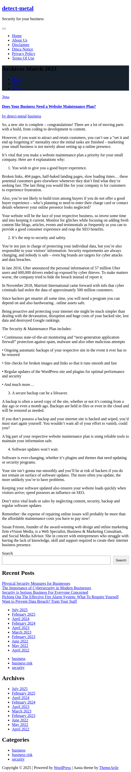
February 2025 (23, 614)
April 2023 (20, 628)
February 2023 (23, 637)
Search (7, 553)
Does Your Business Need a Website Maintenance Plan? (49, 106)
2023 (16, 84)
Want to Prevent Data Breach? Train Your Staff (39, 601)
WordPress (62, 768)
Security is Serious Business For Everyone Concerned (45, 592)
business (34, 116)
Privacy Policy (23, 54)
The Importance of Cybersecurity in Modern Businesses (46, 588)
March (17, 88)
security (18, 667)
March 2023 (21, 632)
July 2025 (20, 610)
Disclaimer (20, 45)
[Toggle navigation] (4, 28)
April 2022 (20, 650)
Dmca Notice (22, 49)
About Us (19, 40)
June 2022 (20, 641)
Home (17, 36)
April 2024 (20, 619)
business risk (22, 663)
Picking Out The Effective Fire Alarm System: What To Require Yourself (60, 597)
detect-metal (18, 8)
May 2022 (20, 646)
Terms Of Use (23, 58)
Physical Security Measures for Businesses (36, 583)
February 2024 (23, 623)
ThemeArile (108, 768)
